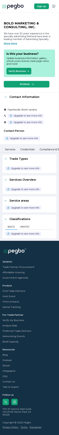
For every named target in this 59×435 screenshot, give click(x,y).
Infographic (9, 371)
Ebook (6, 365)
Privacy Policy (10, 427)
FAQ (5, 376)
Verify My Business (13, 320)
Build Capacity (11, 341)
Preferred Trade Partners (17, 331)
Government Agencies (15, 277)
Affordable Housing (14, 272)
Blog (5, 354)
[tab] (10, 150)
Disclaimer (35, 427)
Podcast (7, 360)
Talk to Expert (11, 387)
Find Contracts (11, 301)
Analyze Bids (10, 325)
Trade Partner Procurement (18, 267)
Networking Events (14, 336)
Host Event (9, 296)
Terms (24, 427)
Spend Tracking (11, 307)
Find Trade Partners (14, 291)
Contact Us (9, 381)
